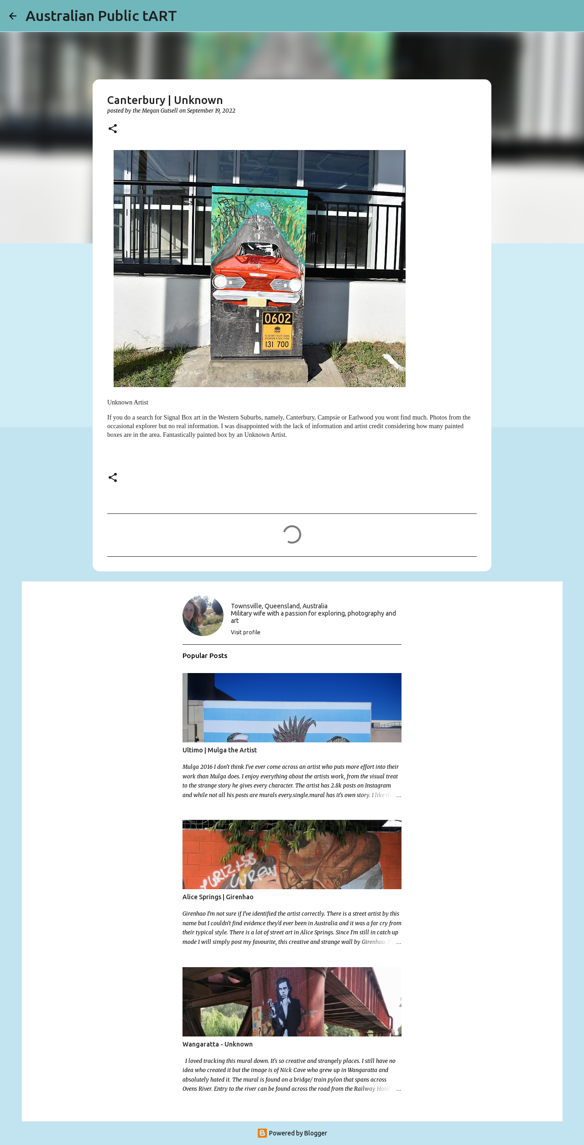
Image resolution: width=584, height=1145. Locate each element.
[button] (112, 129)
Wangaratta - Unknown (217, 1044)
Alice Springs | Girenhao (218, 897)
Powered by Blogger (292, 1133)
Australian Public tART (101, 15)
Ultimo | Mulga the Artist (219, 750)
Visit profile (246, 632)
